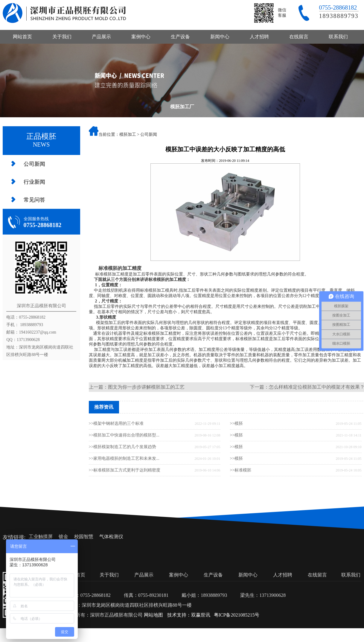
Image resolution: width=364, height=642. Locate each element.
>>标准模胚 (241, 470)
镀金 (63, 536)
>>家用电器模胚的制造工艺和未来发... (124, 458)
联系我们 (338, 36)
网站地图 (153, 614)
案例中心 (140, 36)
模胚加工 (127, 134)
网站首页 (22, 36)
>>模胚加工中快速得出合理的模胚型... (124, 435)
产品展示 (101, 36)
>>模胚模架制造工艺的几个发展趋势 (122, 447)
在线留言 (298, 36)
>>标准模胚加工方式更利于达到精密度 (125, 470)
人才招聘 (259, 36)
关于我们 (61, 36)
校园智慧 (83, 536)
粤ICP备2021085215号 (237, 614)
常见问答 (34, 200)
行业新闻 (34, 182)
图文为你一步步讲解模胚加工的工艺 (146, 387)
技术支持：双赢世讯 (188, 614)
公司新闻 (34, 164)
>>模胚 (236, 423)
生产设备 (180, 36)
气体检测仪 (111, 536)
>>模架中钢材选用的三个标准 (116, 423)
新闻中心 (219, 36)
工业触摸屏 (41, 536)
